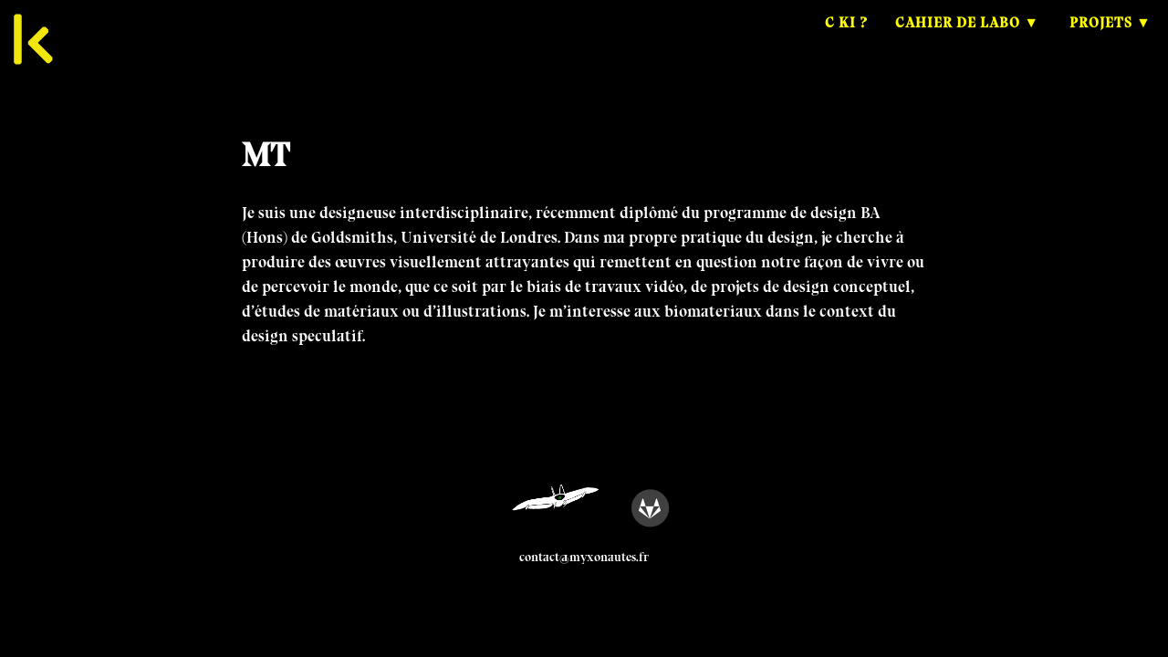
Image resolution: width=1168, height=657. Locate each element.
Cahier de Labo (957, 40)
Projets (1100, 40)
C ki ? (846, 40)
